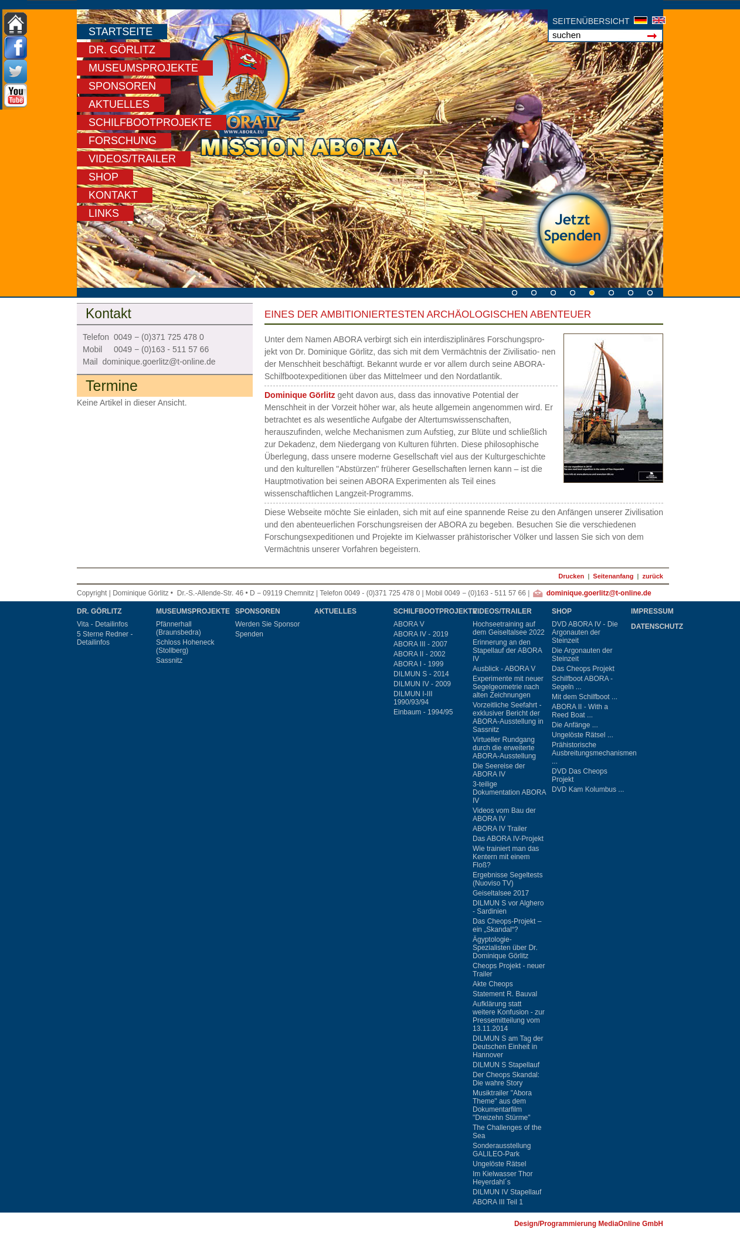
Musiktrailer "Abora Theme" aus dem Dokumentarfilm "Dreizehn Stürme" (502, 1105)
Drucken (571, 576)
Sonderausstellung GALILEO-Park (502, 1150)
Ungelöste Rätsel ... (582, 735)
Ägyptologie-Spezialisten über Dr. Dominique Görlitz (505, 947)
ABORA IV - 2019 (420, 634)
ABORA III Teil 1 (498, 1202)
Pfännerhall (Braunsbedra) (178, 628)
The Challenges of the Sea (507, 1131)
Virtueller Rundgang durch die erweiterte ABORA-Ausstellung (504, 748)
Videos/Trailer (132, 159)
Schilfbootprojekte (150, 122)
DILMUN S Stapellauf (506, 1065)
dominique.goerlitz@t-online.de (598, 593)
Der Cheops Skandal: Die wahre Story (506, 1079)
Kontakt (113, 195)
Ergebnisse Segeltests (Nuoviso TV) (507, 879)
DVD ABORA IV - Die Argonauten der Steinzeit (585, 632)
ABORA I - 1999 (418, 664)
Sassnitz (169, 660)
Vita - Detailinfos (102, 624)
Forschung (123, 141)
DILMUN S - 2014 (421, 674)
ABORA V (409, 624)
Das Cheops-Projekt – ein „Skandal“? (507, 925)
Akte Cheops (493, 984)
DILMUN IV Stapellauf (507, 1192)
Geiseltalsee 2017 (501, 893)
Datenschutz (657, 626)
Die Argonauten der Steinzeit (582, 654)
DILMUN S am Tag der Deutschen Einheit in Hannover (508, 1046)
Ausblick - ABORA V (504, 669)
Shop (103, 177)
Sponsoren (122, 86)
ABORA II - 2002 (419, 654)
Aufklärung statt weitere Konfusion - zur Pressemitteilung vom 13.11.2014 (509, 1016)
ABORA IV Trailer (500, 829)
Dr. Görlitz (122, 50)
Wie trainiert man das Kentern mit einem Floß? (506, 857)
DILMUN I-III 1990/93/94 (413, 698)
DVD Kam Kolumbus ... (588, 789)
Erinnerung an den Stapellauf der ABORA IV (507, 650)
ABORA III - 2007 (420, 644)
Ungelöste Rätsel (499, 1164)
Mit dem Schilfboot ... (584, 697)
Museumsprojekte (143, 68)
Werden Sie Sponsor (267, 624)
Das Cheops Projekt (583, 669)
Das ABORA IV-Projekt (508, 839)
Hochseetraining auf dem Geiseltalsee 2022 (509, 628)
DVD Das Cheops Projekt (579, 775)
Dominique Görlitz (299, 395)
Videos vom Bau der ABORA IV (504, 814)
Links (104, 213)
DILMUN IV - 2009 (422, 684)
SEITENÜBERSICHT (590, 21)
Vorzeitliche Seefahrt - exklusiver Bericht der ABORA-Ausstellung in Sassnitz (508, 717)
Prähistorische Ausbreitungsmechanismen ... (590, 753)
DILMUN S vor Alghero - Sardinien (508, 907)
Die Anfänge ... (575, 725)
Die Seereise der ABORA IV (499, 770)
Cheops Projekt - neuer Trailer (509, 970)
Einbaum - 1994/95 (423, 712)
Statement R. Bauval (505, 994)
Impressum (652, 611)
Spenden (249, 634)
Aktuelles (119, 104)
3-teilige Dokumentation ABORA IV (509, 792)
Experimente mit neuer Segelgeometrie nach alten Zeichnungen (508, 687)
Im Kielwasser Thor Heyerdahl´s (502, 1178)
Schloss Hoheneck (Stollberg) (185, 646)
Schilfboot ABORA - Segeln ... (582, 683)
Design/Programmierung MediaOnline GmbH (588, 1224)
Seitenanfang (613, 576)
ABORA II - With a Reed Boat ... (580, 711)
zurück (653, 576)
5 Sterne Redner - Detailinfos (105, 638)
